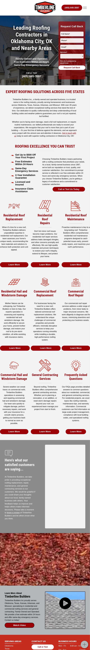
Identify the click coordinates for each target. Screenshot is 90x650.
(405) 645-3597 (31, 76)
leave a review (13, 513)
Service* (63, 52)
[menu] (85, 8)
